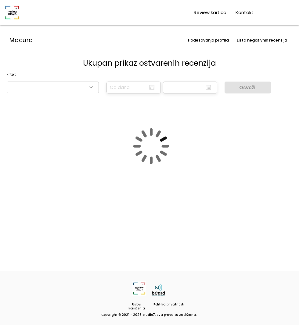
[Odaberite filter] (53, 87)
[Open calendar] (152, 87)
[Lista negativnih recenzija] (262, 40)
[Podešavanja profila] (209, 40)
